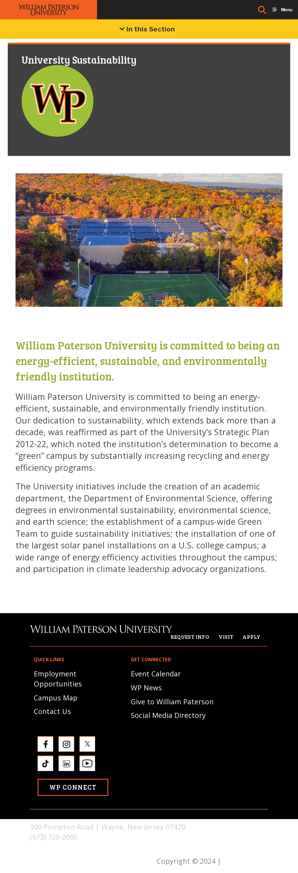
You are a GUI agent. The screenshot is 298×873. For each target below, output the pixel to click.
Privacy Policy (245, 861)
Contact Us (52, 711)
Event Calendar (156, 673)
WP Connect (73, 787)
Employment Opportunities (58, 678)
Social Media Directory (168, 715)
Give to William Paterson (172, 701)
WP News (146, 687)
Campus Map (56, 697)
